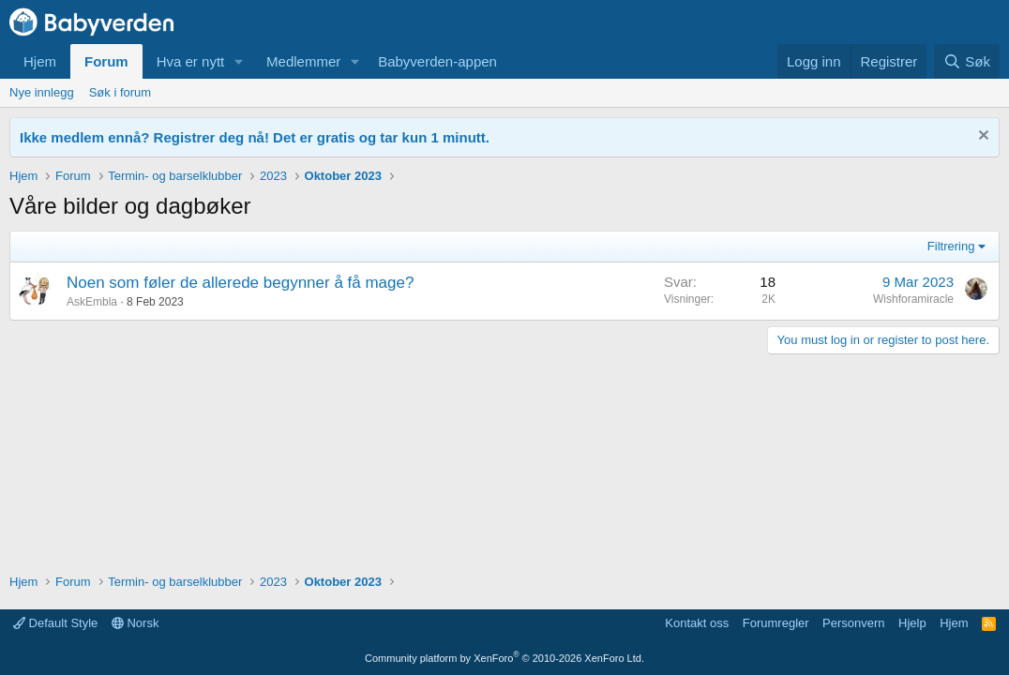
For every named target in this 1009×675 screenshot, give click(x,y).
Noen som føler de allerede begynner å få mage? (240, 283)
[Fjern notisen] (981, 137)
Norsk (135, 623)
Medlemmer (303, 61)
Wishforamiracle (913, 299)
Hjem (39, 61)
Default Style (55, 623)
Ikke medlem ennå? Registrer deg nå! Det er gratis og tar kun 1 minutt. (254, 137)
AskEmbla (92, 301)
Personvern (853, 623)
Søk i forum (120, 92)
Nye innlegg (41, 92)
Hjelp (912, 623)
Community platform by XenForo (504, 658)
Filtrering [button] (951, 246)
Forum (106, 61)
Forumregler (776, 623)
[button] (239, 61)
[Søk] (967, 61)
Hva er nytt (191, 61)
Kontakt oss (697, 623)
